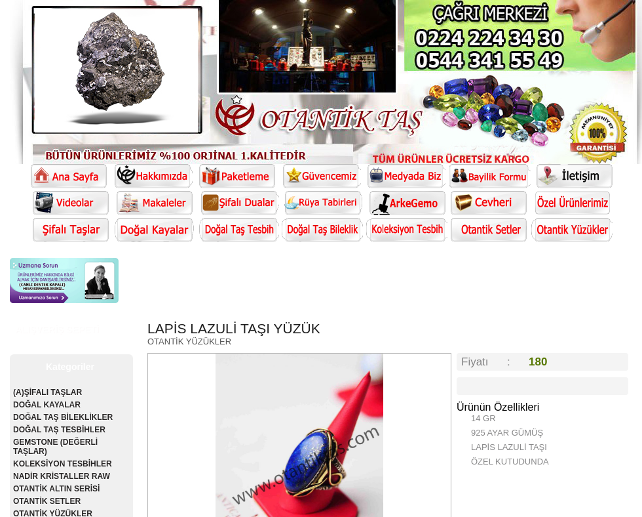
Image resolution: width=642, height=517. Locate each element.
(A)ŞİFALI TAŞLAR (47, 392)
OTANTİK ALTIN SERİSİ (56, 488)
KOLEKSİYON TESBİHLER (62, 463)
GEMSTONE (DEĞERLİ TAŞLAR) (55, 447)
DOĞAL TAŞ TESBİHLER (59, 429)
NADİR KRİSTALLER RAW (61, 476)
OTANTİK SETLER (47, 501)
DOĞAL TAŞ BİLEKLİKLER (63, 417)
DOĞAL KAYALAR (47, 404)
